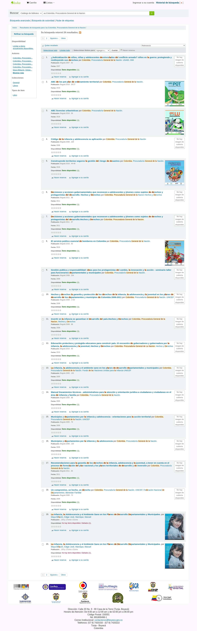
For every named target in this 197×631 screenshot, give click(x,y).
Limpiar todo (65, 50)
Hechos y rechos (143, 346)
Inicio (14, 28)
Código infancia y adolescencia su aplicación (77, 139)
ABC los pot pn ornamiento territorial (75, 82)
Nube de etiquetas (65, 20)
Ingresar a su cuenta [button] (143, 3)
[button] (32, 2)
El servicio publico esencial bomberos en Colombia (79, 241)
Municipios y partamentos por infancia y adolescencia (82, 441)
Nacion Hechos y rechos (133, 195)
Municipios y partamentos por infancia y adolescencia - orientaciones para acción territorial (101, 417)
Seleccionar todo (50, 50)
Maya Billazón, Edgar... (22, 70)
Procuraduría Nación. (123, 82)
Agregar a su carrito (80, 77)
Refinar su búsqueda (24, 34)
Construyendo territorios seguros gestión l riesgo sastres (85, 161)
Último (63, 38)
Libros (15, 86)
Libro (15, 95)
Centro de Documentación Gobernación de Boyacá (18, 2)
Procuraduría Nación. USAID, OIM (108, 60)
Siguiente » (54, 38)
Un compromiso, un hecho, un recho (71, 490)
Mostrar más (18, 73)
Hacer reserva (60, 77)
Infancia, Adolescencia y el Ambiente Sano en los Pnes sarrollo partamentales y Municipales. (106, 514)
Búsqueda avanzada (20, 20)
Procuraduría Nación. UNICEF (150, 297)
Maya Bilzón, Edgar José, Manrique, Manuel (71, 517)
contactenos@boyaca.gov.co (109, 620)
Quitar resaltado (51, 45)
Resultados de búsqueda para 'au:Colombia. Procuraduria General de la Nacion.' (53, 28)
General (16, 83)
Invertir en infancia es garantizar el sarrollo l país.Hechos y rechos (90, 319)
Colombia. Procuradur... (23, 58)
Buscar (14, 13)
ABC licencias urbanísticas (65, 110)
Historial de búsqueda (167, 3)
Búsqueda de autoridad (43, 20)
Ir (152, 13)
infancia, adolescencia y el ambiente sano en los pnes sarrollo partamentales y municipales (105, 368)
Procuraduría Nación (126, 139)
